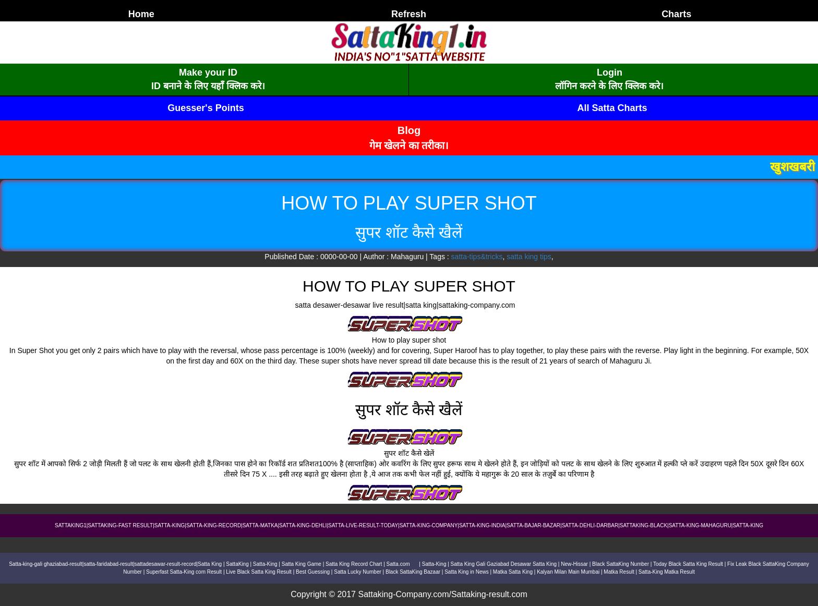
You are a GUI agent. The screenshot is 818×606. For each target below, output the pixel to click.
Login (609, 72)
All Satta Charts (612, 108)
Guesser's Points (205, 108)
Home (141, 14)
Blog (409, 130)
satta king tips (529, 256)
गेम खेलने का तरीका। (409, 145)
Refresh (408, 14)
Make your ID (208, 72)
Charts (676, 14)
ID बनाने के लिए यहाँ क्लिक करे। (208, 86)
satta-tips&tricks (477, 256)
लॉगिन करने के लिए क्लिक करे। (609, 86)
